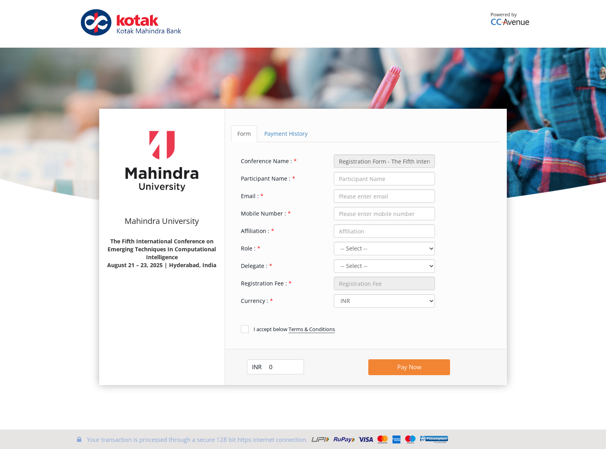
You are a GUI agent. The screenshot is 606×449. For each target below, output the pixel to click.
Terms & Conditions (312, 329)
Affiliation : (255, 231)
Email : (250, 196)
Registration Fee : (264, 283)
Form (244, 133)
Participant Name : (265, 178)
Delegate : (254, 266)
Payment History (286, 133)
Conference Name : (266, 161)
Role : (248, 248)
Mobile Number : (263, 213)
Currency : (254, 300)
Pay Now (409, 367)
